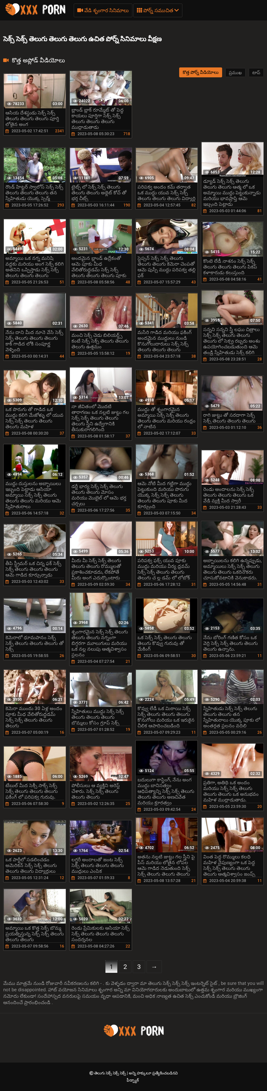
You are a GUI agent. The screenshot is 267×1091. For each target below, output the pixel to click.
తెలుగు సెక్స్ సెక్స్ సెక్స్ (110, 1073)
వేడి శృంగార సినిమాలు (103, 10)
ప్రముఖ (235, 72)
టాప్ (256, 72)
